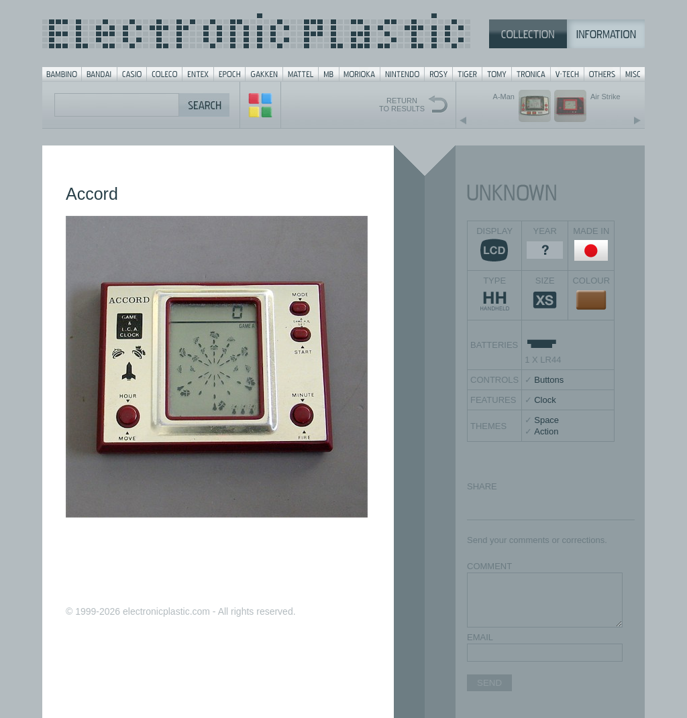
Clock (545, 400)
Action (546, 431)
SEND (489, 683)
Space (546, 420)
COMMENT (489, 566)
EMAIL (480, 637)
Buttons (549, 380)
